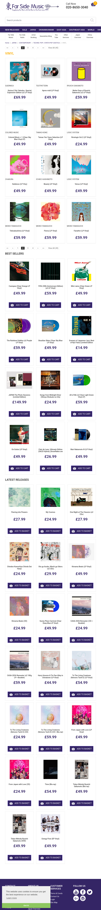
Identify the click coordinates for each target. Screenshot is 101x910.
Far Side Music (11, 36)
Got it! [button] (26, 905)
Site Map (54, 902)
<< (7, 48)
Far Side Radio (22, 36)
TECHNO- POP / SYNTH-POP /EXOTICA (46, 43)
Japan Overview (77, 36)
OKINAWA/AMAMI (46, 30)
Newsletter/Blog (46, 36)
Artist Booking (34, 36)
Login (53, 899)
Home (7, 43)
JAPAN (33, 30)
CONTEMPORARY (25, 43)
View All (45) (53, 48)
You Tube (56, 36)
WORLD (91, 30)
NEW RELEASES (12, 30)
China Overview (89, 36)
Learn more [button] (11, 898)
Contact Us (55, 896)
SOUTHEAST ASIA (77, 30)
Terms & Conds (57, 893)
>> (43, 48)
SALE (24, 30)
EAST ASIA (61, 30)
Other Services (66, 36)
